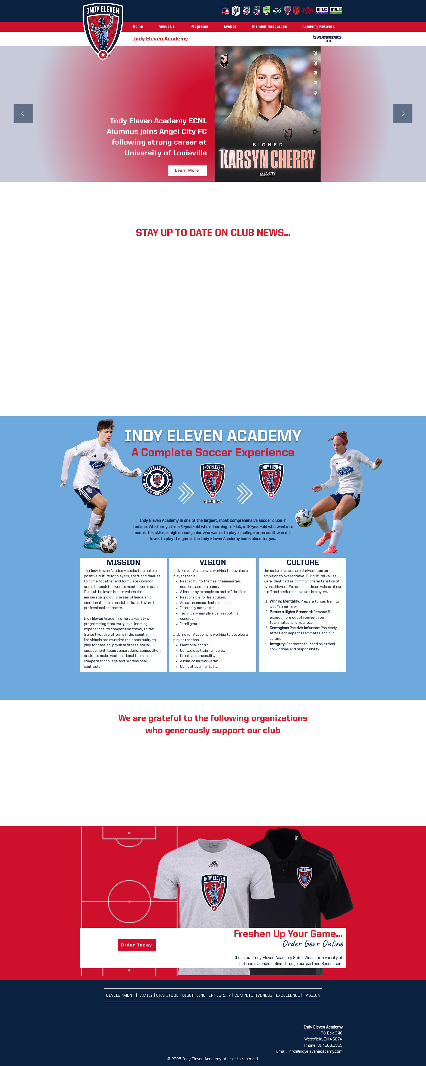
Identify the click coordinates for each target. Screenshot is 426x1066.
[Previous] (23, 114)
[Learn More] (187, 170)
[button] (170, 26)
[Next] (402, 114)
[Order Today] (137, 945)
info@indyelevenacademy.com (315, 1051)
